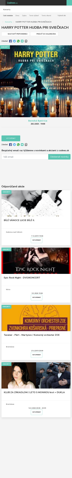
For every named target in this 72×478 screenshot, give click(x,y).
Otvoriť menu (2, 2)
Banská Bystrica (37, 120)
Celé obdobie (8, 15)
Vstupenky (11, 138)
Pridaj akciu (69, 2)
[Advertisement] (36, 169)
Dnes (17, 15)
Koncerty (8, 22)
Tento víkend (46, 15)
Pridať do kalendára (46, 34)
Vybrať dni (62, 15)
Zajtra (24, 15)
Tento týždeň (34, 15)
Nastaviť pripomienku (17, 34)
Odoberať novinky (59, 156)
